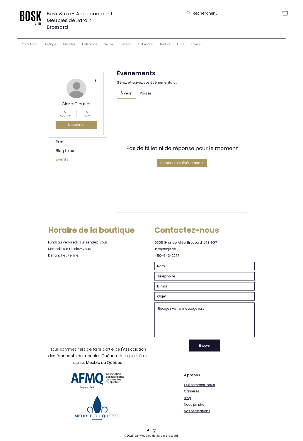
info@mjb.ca (165, 249)
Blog (187, 397)
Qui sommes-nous (199, 384)
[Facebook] (148, 431)
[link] (126, 93)
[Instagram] (154, 431)
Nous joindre (194, 404)
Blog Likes (65, 150)
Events (62, 159)
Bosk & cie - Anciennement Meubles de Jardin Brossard (80, 20)
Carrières (191, 391)
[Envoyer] (204, 345)
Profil (60, 142)
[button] (285, 13)
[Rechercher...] (219, 13)
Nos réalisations (197, 411)
